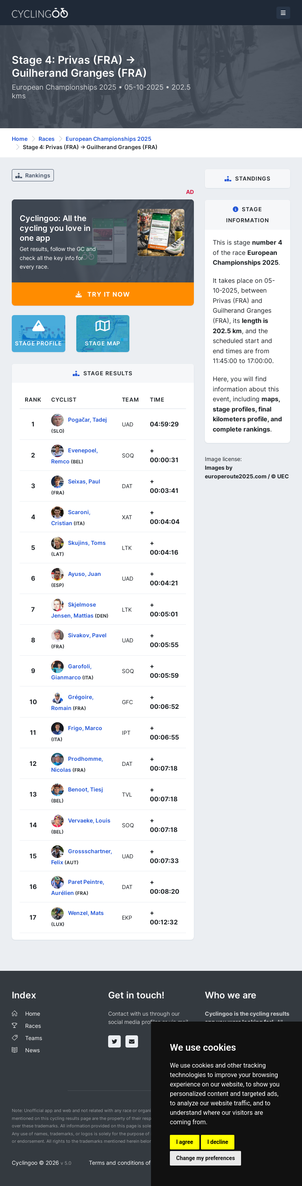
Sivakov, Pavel (87, 635)
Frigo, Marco (85, 727)
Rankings (32, 175)
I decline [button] (217, 1142)
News (32, 1050)
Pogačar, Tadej (87, 419)
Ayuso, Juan (84, 573)
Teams (33, 1038)
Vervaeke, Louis (89, 820)
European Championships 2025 (108, 138)
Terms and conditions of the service (134, 1162)
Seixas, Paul (84, 481)
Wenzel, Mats (86, 912)
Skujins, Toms (87, 542)
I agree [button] (184, 1142)
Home (20, 138)
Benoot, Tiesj (85, 789)
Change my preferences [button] (205, 1158)
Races (47, 138)
